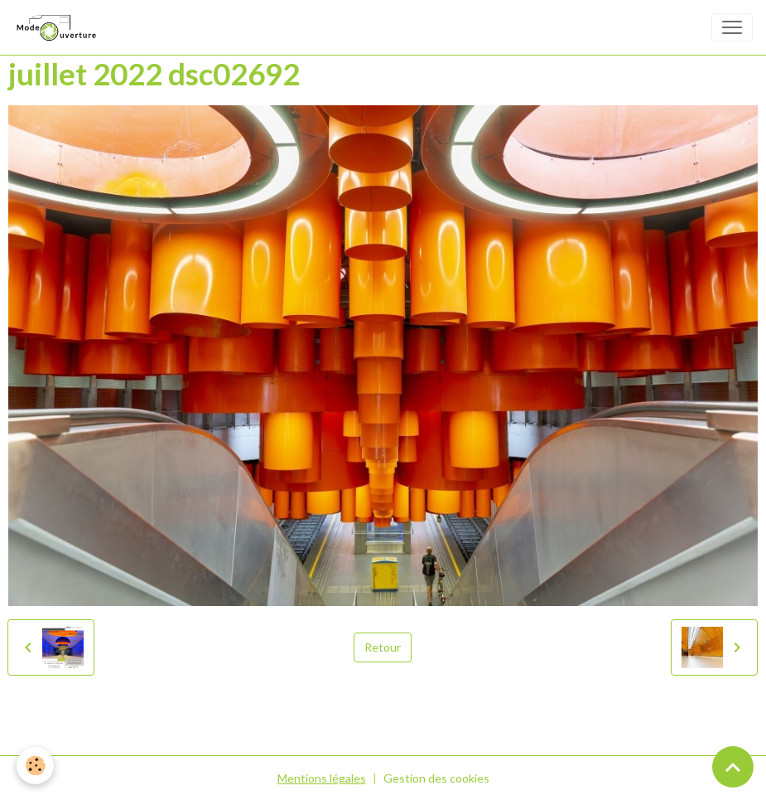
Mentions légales (321, 778)
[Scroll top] (733, 767)
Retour (382, 647)
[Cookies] (35, 765)
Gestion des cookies (436, 778)
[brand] (58, 27)
